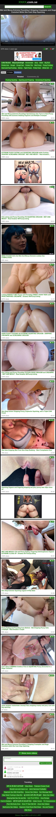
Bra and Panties (48, 807)
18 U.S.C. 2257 (36, 815)
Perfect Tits (29, 65)
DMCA (27, 815)
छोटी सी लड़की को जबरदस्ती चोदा (22, 801)
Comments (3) (33, 77)
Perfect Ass (5, 65)
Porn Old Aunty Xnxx (13, 804)
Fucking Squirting (11, 80)
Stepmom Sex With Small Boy (14, 792)
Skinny (20, 68)
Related (20, 77)
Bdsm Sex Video (48, 795)
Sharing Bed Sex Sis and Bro (16, 798)
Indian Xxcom (37, 801)
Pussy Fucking (48, 65)
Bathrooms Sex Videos (10, 807)
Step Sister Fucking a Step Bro (12, 795)
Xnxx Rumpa (45, 798)
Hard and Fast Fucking (9, 68)
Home (17, 815)
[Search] (24, 6)
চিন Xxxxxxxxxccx (49, 801)
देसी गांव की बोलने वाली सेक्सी (15, 786)
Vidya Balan (29, 786)
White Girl (45, 68)
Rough (13, 65)
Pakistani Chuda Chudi (41, 786)
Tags (22, 815)
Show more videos (28, 753)
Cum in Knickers (6, 801)
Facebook (18, 72)
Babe (41, 62)
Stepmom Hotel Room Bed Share (30, 807)
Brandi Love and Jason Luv (19, 789)
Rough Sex (20, 65)
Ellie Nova (28, 810)
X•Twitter (10, 72)
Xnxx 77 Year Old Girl (29, 804)
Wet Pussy (37, 65)
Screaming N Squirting (43, 80)
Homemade (29, 62)
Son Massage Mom (45, 792)
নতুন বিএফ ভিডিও (33, 798)
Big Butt (47, 62)
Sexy (36, 62)
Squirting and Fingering (26, 80)
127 (52, 49)
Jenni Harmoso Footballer (37, 789)
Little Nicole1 (6, 62)
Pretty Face (37, 68)
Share (3, 72)
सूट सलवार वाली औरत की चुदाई (32, 795)
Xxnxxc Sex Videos (31, 792)
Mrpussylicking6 (18, 62)
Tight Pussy (28, 68)
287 (46, 49)
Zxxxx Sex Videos (43, 804)
